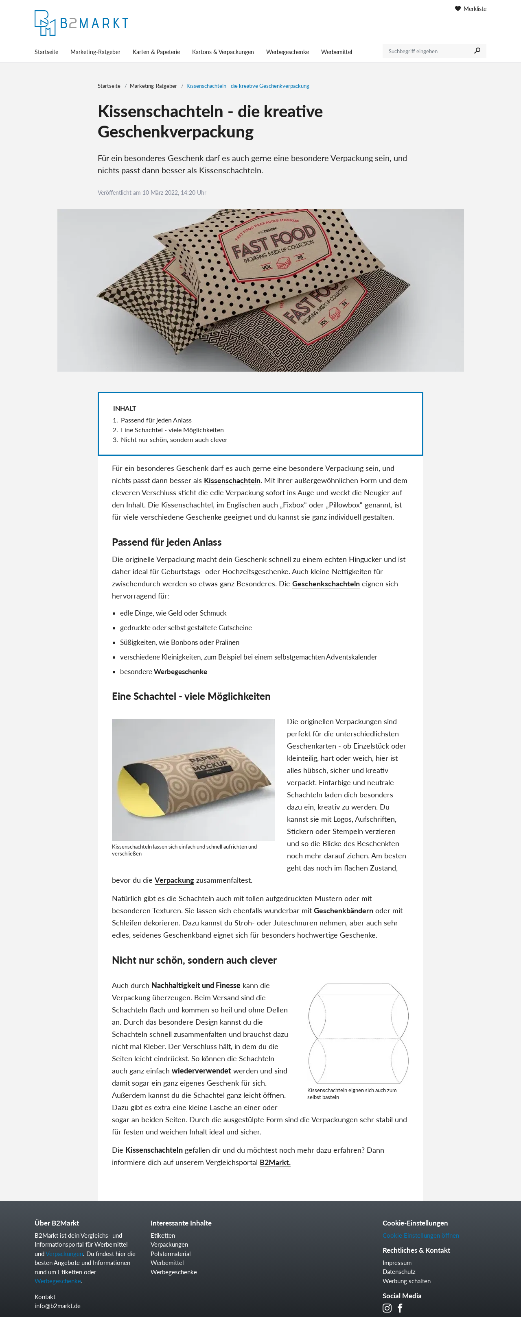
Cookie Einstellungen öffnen (421, 1235)
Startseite (46, 51)
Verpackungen (64, 1253)
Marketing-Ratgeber (95, 51)
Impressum (397, 1262)
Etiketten (163, 1235)
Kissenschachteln (232, 480)
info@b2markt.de (58, 1305)
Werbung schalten (407, 1280)
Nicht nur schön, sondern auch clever (174, 439)
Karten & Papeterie (156, 51)
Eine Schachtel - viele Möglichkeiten (172, 429)
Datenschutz (399, 1271)
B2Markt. (275, 1162)
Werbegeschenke (287, 51)
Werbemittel (336, 51)
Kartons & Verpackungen (223, 51)
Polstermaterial (171, 1253)
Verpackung (174, 879)
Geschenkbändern (343, 910)
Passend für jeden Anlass (156, 420)
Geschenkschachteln (326, 583)
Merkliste (470, 8)
